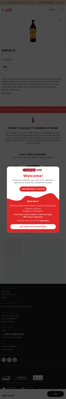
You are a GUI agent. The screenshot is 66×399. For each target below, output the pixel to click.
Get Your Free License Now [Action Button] (33, 227)
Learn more (44, 220)
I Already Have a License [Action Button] (33, 189)
